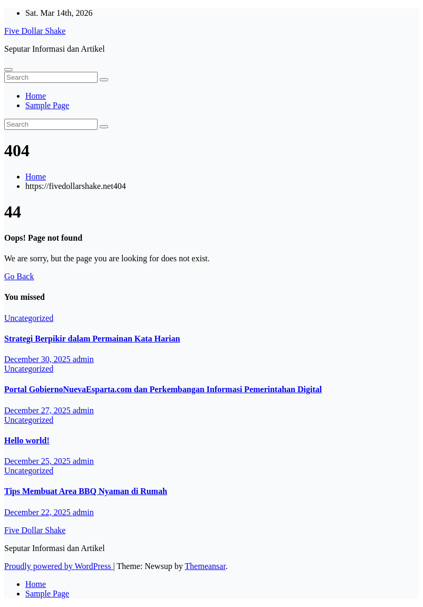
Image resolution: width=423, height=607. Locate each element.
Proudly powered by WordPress (58, 566)
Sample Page (47, 105)
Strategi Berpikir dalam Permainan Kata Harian (92, 338)
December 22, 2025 (38, 512)
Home (35, 95)
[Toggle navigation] (8, 69)
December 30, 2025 (38, 359)
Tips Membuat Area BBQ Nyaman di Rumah (85, 491)
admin (83, 359)
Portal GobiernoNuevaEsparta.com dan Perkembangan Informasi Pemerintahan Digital (163, 389)
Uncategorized (28, 318)
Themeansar (205, 566)
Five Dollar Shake (34, 30)
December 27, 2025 (38, 410)
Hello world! (27, 440)
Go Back (19, 276)
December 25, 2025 (38, 461)
